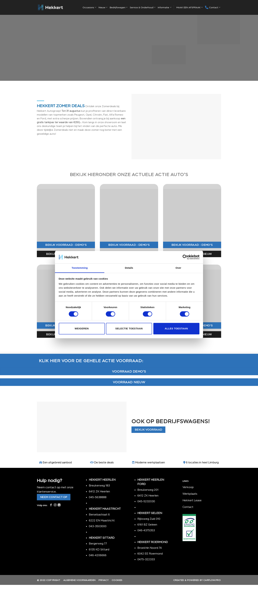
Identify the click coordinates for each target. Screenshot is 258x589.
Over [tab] (178, 268)
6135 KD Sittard (99, 549)
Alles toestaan (176, 328)
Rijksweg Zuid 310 (149, 518)
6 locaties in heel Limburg (202, 462)
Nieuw (103, 7)
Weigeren (82, 328)
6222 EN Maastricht (102, 520)
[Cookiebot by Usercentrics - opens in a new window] (185, 257)
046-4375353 (146, 530)
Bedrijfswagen (119, 7)
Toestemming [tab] (80, 268)
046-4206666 (97, 555)
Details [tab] (129, 268)
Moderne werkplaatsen (150, 462)
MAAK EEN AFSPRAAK (189, 7)
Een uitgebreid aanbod (57, 462)
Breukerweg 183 (99, 485)
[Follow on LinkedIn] (59, 505)
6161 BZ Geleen (147, 524)
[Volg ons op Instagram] (55, 505)
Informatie (164, 7)
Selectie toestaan (129, 328)
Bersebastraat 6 (99, 514)
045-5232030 (146, 501)
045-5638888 (97, 497)
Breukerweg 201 (147, 489)
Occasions (89, 7)
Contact (212, 7)
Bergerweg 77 (98, 543)
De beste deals (104, 462)
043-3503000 (97, 526)
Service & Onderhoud (142, 7)
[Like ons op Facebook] (51, 505)
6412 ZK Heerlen (99, 491)
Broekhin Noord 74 (149, 547)
